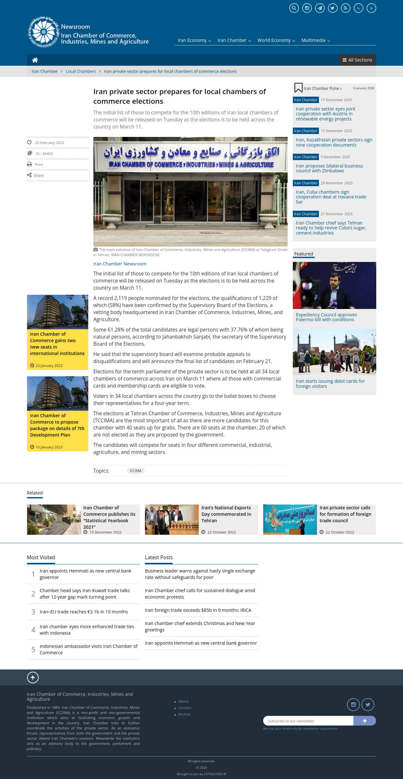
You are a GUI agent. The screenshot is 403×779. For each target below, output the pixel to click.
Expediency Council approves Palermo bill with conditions (326, 317)
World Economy (276, 40)
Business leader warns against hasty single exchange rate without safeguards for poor (200, 574)
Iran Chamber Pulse (322, 88)
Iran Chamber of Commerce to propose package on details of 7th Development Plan (57, 425)
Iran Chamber (234, 40)
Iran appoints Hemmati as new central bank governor (201, 643)
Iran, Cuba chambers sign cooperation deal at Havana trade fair (331, 197)
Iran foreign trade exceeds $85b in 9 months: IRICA (198, 610)
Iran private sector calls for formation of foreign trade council (345, 514)
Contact (184, 707)
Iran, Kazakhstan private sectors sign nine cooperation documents (334, 142)
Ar (358, 8)
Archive (184, 714)
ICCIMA (135, 470)
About (183, 701)
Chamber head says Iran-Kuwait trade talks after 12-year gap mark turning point (85, 593)
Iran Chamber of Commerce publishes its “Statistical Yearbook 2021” (109, 517)
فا (371, 8)
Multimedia (316, 40)
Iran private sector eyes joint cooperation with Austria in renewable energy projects (326, 114)
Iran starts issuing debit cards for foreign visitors (330, 383)
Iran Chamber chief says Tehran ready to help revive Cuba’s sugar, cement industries (331, 228)
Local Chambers (81, 71)
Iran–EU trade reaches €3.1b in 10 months (84, 612)
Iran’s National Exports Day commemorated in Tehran (226, 514)
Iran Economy (194, 40)
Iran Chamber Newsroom (120, 264)
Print (35, 164)
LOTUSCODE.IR (215, 774)
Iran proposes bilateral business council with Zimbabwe (329, 168)
